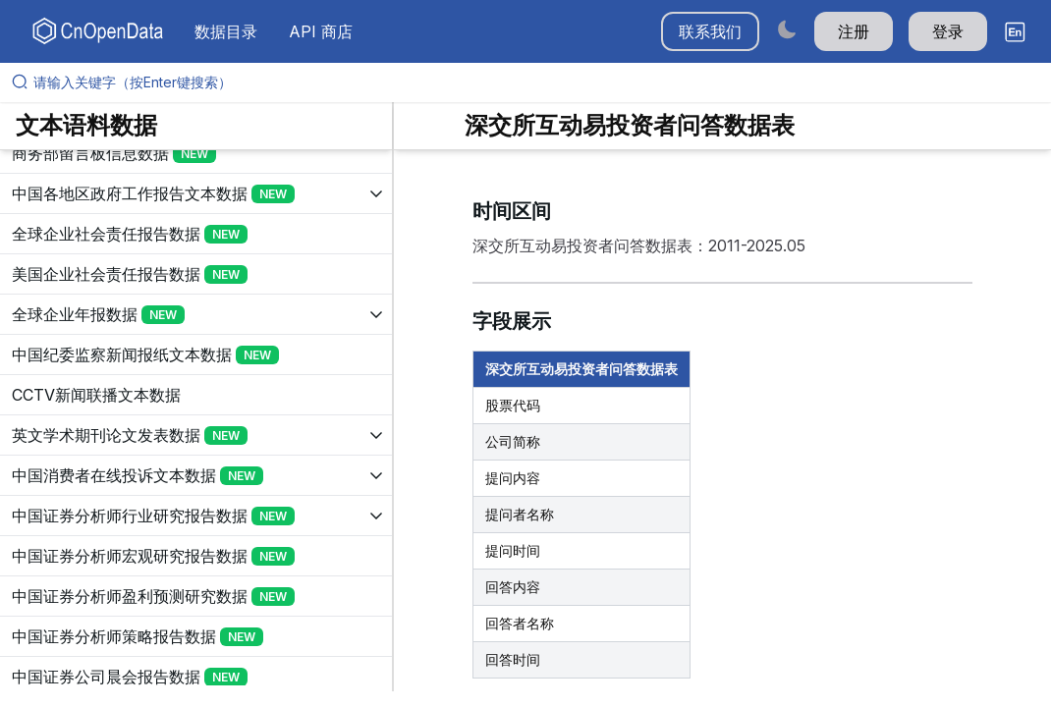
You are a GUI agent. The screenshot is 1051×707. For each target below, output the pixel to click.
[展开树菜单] (196, 153)
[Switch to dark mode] (787, 29)
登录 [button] (948, 31)
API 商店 (321, 31)
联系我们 (710, 31)
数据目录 (225, 31)
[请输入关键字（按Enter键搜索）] (533, 82)
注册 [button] (853, 31)
